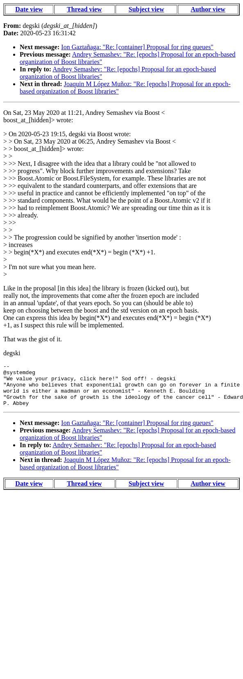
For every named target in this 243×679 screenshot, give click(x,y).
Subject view (146, 9)
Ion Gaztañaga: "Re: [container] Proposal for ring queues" (137, 46)
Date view (29, 9)
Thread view (84, 9)
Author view (208, 9)
